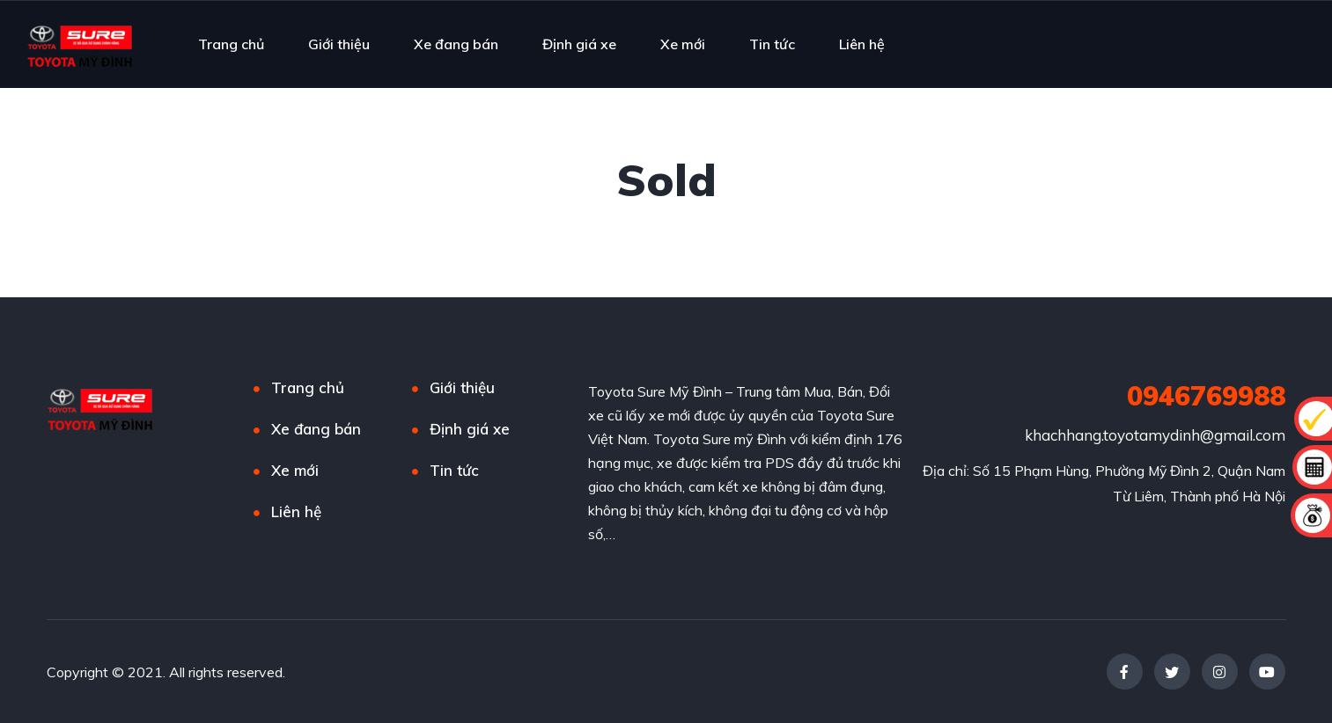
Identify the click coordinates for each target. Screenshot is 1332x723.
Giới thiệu (339, 44)
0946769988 (1206, 396)
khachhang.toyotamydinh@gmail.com (1155, 435)
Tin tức (772, 44)
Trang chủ (231, 44)
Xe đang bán (456, 44)
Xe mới (682, 44)
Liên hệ (862, 44)
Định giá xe (579, 44)
